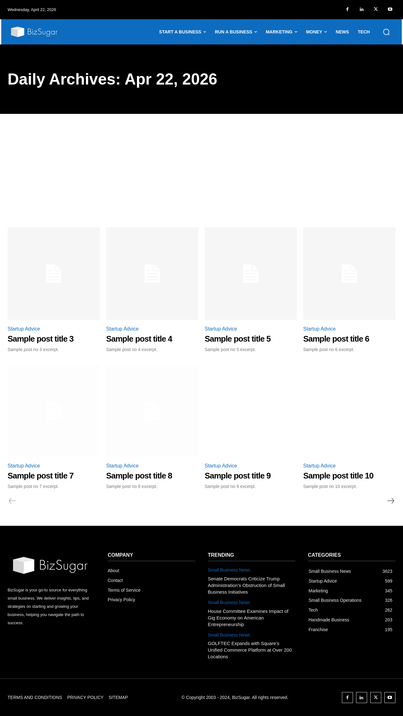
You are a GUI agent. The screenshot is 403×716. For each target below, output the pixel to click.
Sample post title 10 (338, 475)
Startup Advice (24, 329)
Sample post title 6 (336, 338)
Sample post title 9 (238, 475)
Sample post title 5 (238, 338)
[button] (386, 32)
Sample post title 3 (41, 338)
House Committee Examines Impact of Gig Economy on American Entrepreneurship (248, 617)
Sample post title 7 (41, 475)
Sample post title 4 (139, 338)
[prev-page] (12, 501)
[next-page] (390, 501)
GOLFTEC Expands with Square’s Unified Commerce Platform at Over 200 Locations (250, 650)
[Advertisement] (201, 161)
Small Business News (229, 569)
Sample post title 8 (139, 475)
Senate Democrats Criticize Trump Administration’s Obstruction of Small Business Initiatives (246, 585)
